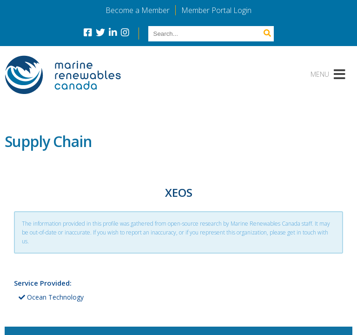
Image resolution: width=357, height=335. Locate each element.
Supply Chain (48, 141)
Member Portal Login (216, 10)
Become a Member (138, 10)
